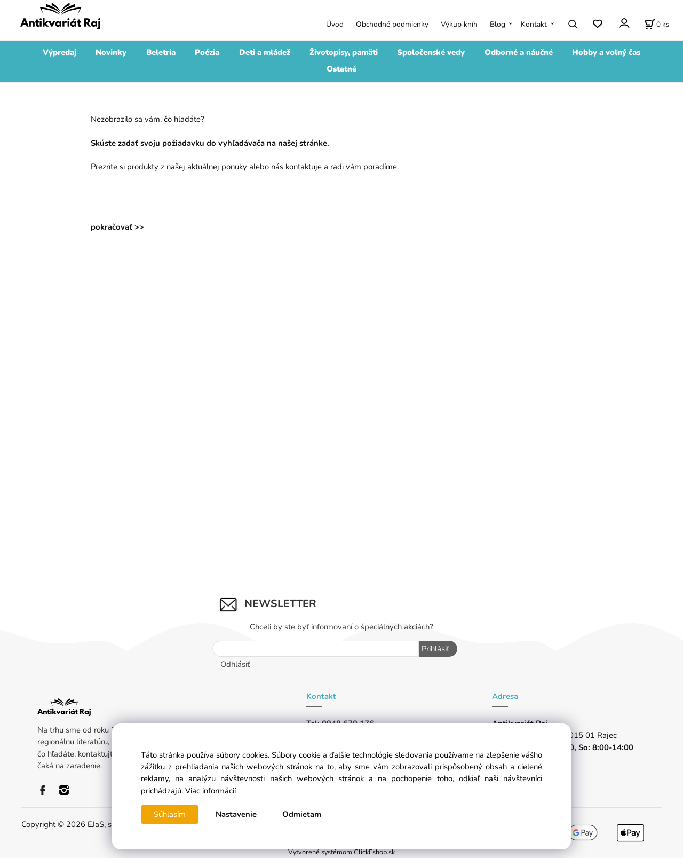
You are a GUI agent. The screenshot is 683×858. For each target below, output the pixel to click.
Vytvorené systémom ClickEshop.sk (341, 851)
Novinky (111, 52)
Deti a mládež (264, 52)
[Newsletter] (315, 649)
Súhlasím (170, 814)
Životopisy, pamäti (343, 52)
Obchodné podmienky (392, 24)
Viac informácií (210, 790)
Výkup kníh (459, 24)
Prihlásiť (435, 648)
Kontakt (534, 24)
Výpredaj (59, 52)
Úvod (335, 24)
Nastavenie (236, 814)
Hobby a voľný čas (606, 52)
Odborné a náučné (519, 52)
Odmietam (301, 814)
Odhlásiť (235, 664)
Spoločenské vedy (431, 52)
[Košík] (657, 24)
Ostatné (341, 69)
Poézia (207, 52)
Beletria (161, 52)
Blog (497, 24)
